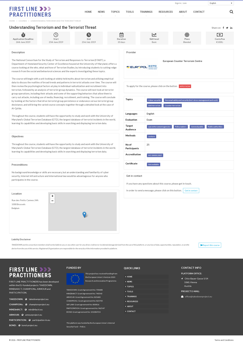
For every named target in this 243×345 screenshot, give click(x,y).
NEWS (101, 11)
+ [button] (52, 196)
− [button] (52, 201)
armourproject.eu (33, 314)
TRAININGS (146, 11)
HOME (88, 11)
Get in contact (191, 190)
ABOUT (183, 11)
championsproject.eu (39, 304)
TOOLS (130, 11)
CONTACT (199, 11)
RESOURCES (166, 11)
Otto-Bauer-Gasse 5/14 (196, 278)
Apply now (185, 86)
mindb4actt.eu (36, 309)
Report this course (209, 245)
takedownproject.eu (39, 299)
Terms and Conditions (224, 340)
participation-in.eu (41, 320)
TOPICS (115, 11)
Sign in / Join (181, 3)
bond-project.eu (29, 325)
